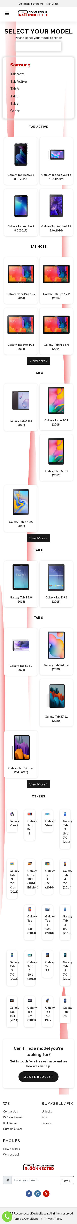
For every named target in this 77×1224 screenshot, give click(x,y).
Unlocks (47, 1111)
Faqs (45, 1117)
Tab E (14, 96)
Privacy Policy (53, 1218)
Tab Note (17, 74)
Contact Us (10, 1111)
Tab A (14, 88)
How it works (11, 1148)
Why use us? (11, 1154)
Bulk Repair (10, 1123)
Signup (66, 1180)
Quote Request (38, 1076)
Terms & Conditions (25, 1218)
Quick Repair (25, 3)
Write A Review (13, 1117)
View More (38, 360)
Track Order (52, 3)
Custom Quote (13, 1128)
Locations (38, 3)
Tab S (14, 103)
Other (15, 111)
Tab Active (18, 81)
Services (47, 1123)
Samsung (20, 64)
